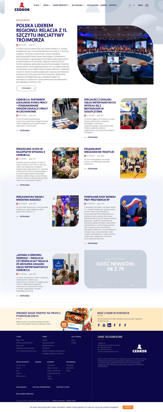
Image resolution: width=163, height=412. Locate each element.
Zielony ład (20, 345)
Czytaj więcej (28, 88)
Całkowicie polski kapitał (24, 343)
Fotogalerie (70, 365)
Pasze (73, 340)
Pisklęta (73, 343)
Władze (44, 340)
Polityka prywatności (41, 387)
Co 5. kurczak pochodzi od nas (26, 351)
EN (134, 5)
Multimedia (70, 362)
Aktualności (93, 5)
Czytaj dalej (24, 130)
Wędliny (19, 373)
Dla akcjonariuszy (48, 345)
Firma (46, 5)
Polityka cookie (62, 387)
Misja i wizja (20, 340)
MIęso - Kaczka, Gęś (53, 371)
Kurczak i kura (20, 365)
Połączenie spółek (48, 343)
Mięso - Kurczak (52, 368)
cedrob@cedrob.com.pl (110, 351)
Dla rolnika (77, 5)
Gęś (17, 371)
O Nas (36, 5)
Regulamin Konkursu (25, 394)
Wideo (68, 371)
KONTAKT (113, 5)
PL (130, 5)
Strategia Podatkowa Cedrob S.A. (53, 353)
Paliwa (49, 379)
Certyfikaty (45, 348)
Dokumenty (70, 368)
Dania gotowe (21, 376)
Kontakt (50, 362)
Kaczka (18, 368)
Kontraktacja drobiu (53, 373)
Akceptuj (128, 407)
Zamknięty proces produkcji (25, 348)
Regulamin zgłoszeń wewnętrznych (53, 351)
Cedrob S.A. (51, 365)
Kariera (103, 5)
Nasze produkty (60, 5)
